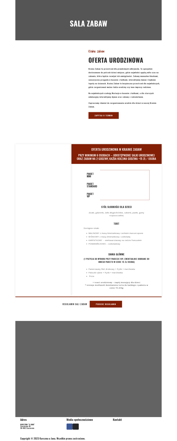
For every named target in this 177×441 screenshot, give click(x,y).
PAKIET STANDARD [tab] (92, 185)
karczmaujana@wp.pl (131, 433)
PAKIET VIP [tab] (90, 195)
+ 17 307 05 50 (132, 426)
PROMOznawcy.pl (105, 438)
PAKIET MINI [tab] (90, 175)
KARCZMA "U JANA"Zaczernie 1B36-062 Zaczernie (27, 426)
